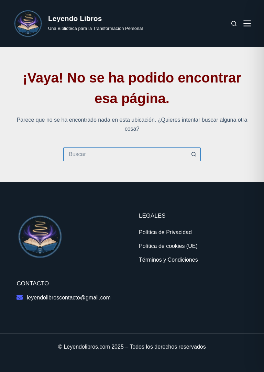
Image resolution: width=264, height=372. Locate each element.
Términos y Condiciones (168, 260)
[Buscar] (233, 23)
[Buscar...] (125, 154)
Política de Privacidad (165, 232)
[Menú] (247, 23)
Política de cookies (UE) (168, 246)
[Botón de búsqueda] (194, 154)
